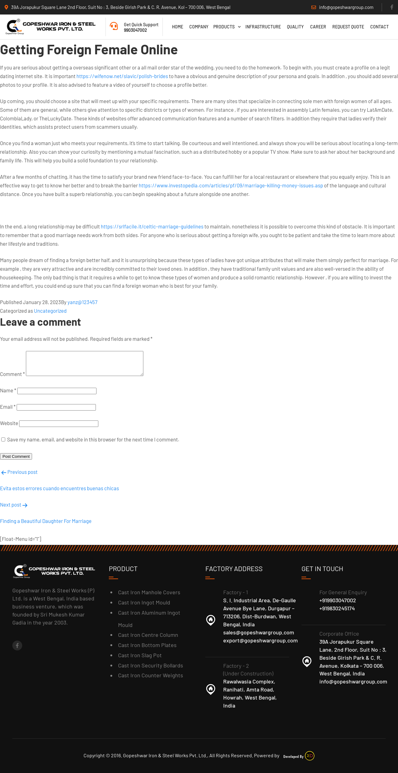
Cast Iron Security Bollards (150, 665)
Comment (12, 377)
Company (198, 26)
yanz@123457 (82, 300)
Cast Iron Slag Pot (140, 655)
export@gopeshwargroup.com (260, 640)
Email (8, 410)
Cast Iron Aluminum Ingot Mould (149, 618)
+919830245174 (337, 608)
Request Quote (348, 26)
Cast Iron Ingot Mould (144, 602)
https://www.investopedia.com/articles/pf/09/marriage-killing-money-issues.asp (231, 184)
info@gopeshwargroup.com (353, 681)
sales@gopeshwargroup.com (258, 632)
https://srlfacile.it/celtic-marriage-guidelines (152, 225)
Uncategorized (50, 309)
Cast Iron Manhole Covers (149, 592)
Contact (379, 26)
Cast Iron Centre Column (148, 634)
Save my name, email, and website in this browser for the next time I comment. (93, 442)
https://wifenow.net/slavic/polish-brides (122, 74)
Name (8, 393)
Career (318, 26)
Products (227, 26)
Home (177, 26)
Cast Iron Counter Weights (150, 675)
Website (9, 426)
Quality (295, 26)
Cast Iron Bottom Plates (147, 644)
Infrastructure (263, 26)
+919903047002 (337, 600)
